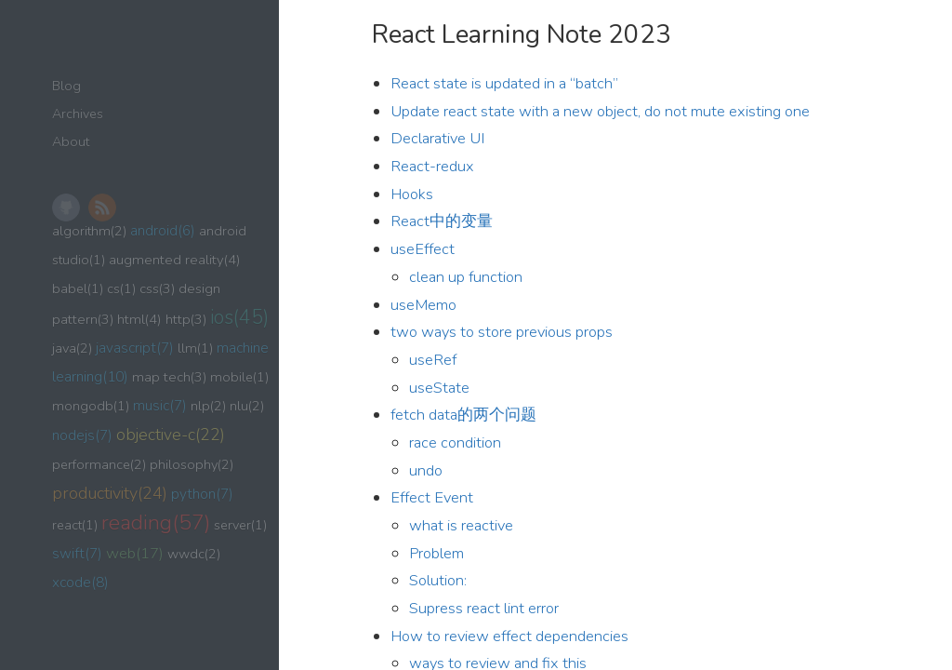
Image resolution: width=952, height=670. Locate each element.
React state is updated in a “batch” (504, 83)
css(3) (157, 288)
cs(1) (121, 288)
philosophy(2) (191, 464)
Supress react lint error (484, 608)
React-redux (432, 166)
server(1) (240, 525)
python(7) (202, 493)
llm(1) (195, 348)
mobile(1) (239, 377)
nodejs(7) (82, 435)
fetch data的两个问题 (463, 414)
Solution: (438, 580)
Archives (77, 114)
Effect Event (431, 497)
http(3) (185, 319)
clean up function (465, 277)
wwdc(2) (193, 553)
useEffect (422, 249)
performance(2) (99, 464)
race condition (455, 442)
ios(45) (239, 317)
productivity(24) (109, 493)
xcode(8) (80, 582)
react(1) (75, 525)
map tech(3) (169, 377)
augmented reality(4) (175, 259)
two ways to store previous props (501, 331)
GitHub (66, 207)
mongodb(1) (90, 405)
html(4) (139, 319)
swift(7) (77, 553)
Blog (66, 86)
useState (439, 387)
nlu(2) (247, 405)
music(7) (160, 405)
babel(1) (77, 288)
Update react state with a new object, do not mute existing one (600, 111)
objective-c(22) (170, 434)
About (70, 142)
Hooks (411, 194)
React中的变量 (441, 221)
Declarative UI (437, 138)
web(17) (135, 553)
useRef (432, 359)
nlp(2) (208, 405)
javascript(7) (135, 347)
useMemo (423, 304)
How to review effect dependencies (509, 636)
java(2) (72, 348)
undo (426, 470)
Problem (436, 553)
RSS (102, 207)
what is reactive (461, 525)
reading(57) (155, 522)
